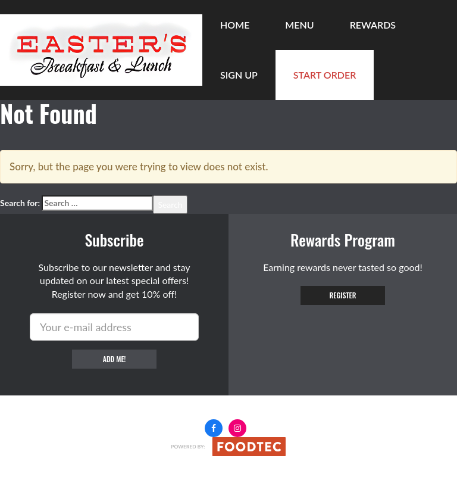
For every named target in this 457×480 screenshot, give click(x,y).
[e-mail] (114, 327)
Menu (299, 24)
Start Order (324, 74)
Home (234, 24)
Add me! (114, 359)
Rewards (373, 24)
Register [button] (343, 295)
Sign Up (239, 74)
